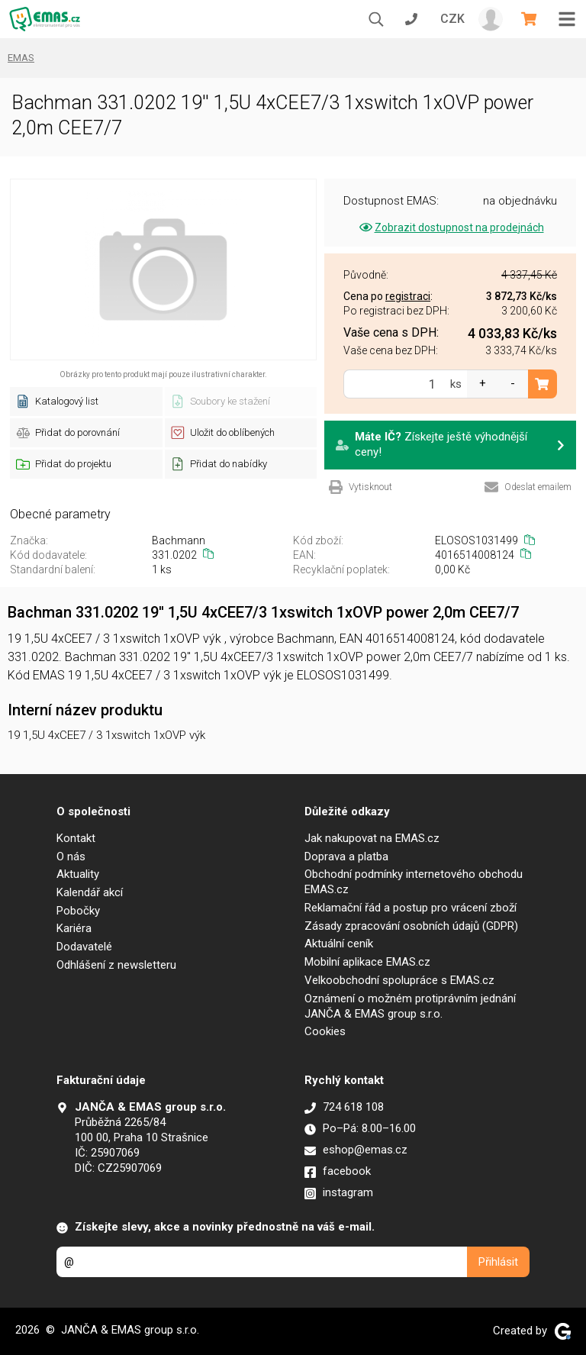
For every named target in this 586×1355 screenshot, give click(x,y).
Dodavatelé (84, 946)
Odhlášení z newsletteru (116, 965)
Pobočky (78, 911)
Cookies (325, 1031)
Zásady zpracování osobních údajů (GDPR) (411, 926)
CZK (452, 18)
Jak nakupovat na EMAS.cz (372, 838)
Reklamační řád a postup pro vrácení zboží (410, 908)
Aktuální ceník (338, 943)
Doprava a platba (346, 856)
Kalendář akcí (89, 892)
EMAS (21, 57)
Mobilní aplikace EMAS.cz (367, 962)
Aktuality (77, 874)
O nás (70, 856)
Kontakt (75, 838)
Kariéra (74, 928)
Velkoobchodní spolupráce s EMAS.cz (399, 980)
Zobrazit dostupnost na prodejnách (450, 227)
